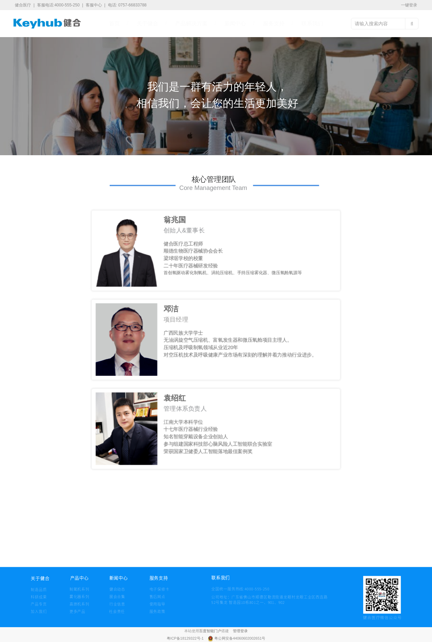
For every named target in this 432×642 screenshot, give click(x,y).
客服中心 (94, 5)
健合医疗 (23, 5)
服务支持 (274, 23)
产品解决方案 (191, 23)
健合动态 (117, 589)
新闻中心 (235, 23)
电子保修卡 (159, 589)
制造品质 (39, 589)
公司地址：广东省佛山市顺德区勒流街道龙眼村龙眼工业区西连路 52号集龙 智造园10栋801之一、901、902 (269, 599)
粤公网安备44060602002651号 (239, 638)
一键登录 (409, 5)
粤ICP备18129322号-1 (186, 638)
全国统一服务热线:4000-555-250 (223, 588)
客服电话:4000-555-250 (59, 5)
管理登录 (240, 631)
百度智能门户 (210, 631)
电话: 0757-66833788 (127, 5)
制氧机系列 (79, 589)
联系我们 (312, 23)
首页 (114, 23)
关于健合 (147, 23)
